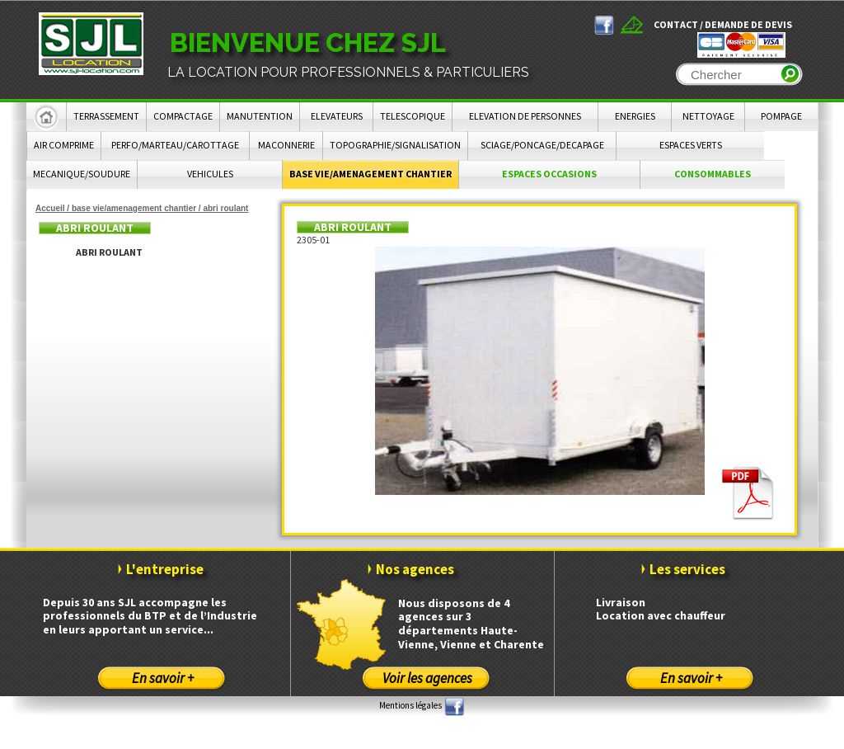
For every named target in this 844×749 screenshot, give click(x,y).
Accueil (50, 208)
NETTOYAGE (708, 116)
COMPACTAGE (183, 116)
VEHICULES (210, 173)
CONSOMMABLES (712, 173)
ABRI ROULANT (109, 252)
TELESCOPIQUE (412, 116)
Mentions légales (410, 705)
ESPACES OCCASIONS (549, 173)
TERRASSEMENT (106, 116)
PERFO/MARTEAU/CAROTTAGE (175, 145)
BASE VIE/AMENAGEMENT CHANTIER (370, 173)
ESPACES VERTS (690, 145)
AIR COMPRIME (64, 145)
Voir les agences (427, 678)
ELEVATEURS (337, 116)
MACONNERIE (286, 145)
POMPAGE (781, 116)
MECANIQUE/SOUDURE (81, 173)
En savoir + (163, 678)
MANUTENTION (260, 116)
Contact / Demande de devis (723, 24)
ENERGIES (635, 116)
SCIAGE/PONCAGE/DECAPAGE (542, 145)
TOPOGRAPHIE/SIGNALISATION (395, 145)
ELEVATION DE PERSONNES (525, 116)
